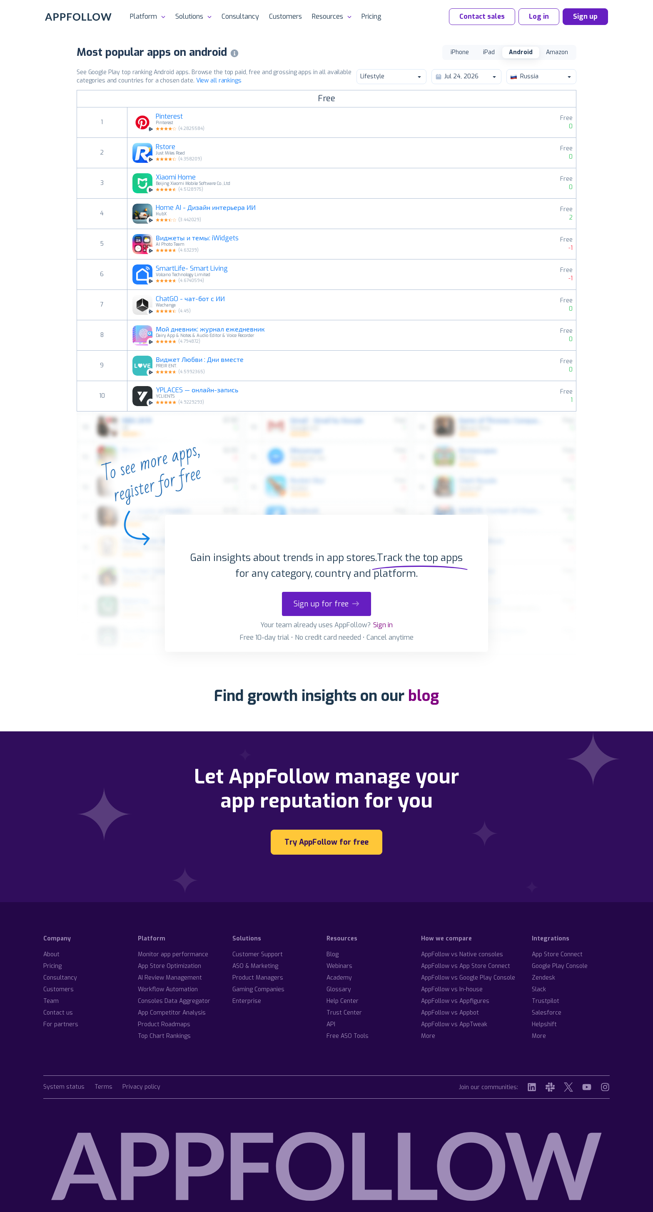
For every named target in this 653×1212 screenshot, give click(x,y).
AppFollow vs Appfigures (455, 1001)
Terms (103, 1087)
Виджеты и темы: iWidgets (197, 238)
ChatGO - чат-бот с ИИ (190, 299)
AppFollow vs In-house (452, 989)
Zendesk (543, 978)
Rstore (165, 147)
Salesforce (546, 1013)
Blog (332, 954)
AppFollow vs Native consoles (462, 954)
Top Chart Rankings (164, 1036)
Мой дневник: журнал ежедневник (210, 329)
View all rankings (219, 81)
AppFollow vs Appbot (450, 1013)
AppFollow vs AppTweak (454, 1024)
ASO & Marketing (255, 966)
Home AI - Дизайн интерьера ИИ (206, 208)
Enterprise (246, 1001)
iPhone (460, 52)
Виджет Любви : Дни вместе (200, 360)
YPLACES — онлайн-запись (197, 390)
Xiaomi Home (176, 177)
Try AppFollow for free (326, 842)
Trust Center (344, 1013)
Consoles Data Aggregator (174, 1001)
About (51, 954)
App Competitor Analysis (172, 1013)
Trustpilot (545, 1001)
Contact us (58, 1013)
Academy (339, 978)
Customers (285, 16)
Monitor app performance (173, 954)
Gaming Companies (258, 989)
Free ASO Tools (347, 1036)
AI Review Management (170, 978)
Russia (541, 76)
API (330, 1024)
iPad (489, 52)
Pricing (371, 16)
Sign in (383, 625)
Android (521, 52)
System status (64, 1087)
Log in (539, 16)
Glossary (338, 989)
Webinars (339, 966)
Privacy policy (141, 1087)
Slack (539, 989)
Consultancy (240, 16)
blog (423, 696)
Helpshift (544, 1024)
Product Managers (257, 978)
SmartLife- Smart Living (192, 268)
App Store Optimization (169, 966)
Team (51, 1001)
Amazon (557, 52)
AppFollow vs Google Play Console (468, 978)
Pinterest (169, 116)
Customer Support (257, 954)
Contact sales (482, 16)
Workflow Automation (168, 989)
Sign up (585, 16)
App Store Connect (557, 954)
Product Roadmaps (164, 1024)
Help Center (342, 1001)
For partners (60, 1024)
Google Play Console (560, 966)
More (428, 1036)
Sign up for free (326, 604)
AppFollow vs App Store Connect (465, 966)
